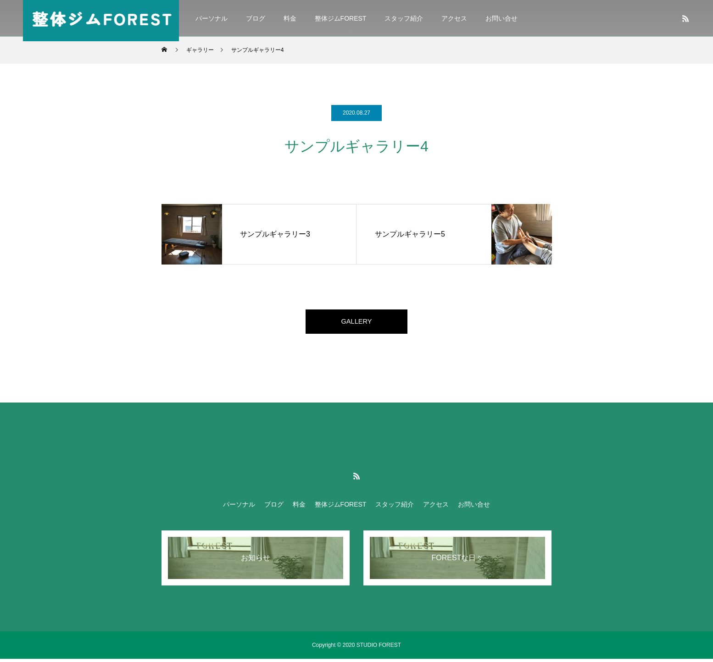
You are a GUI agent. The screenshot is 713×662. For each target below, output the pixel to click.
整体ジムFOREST (341, 18)
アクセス (454, 18)
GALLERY (356, 323)
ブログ (255, 18)
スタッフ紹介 (403, 18)
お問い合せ (501, 18)
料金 (290, 18)
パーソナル (211, 18)
